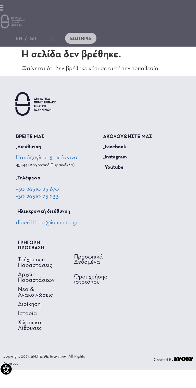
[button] (81, 13)
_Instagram (115, 157)
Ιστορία (27, 313)
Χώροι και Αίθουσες (30, 325)
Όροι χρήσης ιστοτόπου (90, 279)
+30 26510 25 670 (37, 189)
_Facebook (114, 146)
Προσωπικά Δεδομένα (88, 259)
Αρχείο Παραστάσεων (36, 277)
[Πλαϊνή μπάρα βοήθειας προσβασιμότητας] (6, 369)
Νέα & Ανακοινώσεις (35, 292)
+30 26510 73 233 (37, 196)
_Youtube (113, 167)
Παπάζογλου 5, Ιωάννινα (47, 158)
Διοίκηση (29, 304)
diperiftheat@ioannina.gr (47, 223)
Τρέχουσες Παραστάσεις (35, 262)
